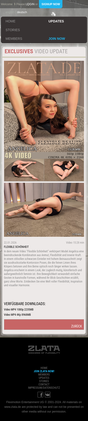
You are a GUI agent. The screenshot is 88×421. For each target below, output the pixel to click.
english (10, 12)
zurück (76, 326)
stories (13, 30)
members (14, 39)
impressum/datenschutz (44, 387)
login (30, 4)
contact (44, 384)
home (10, 21)
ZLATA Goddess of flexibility (44, 350)
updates (56, 21)
